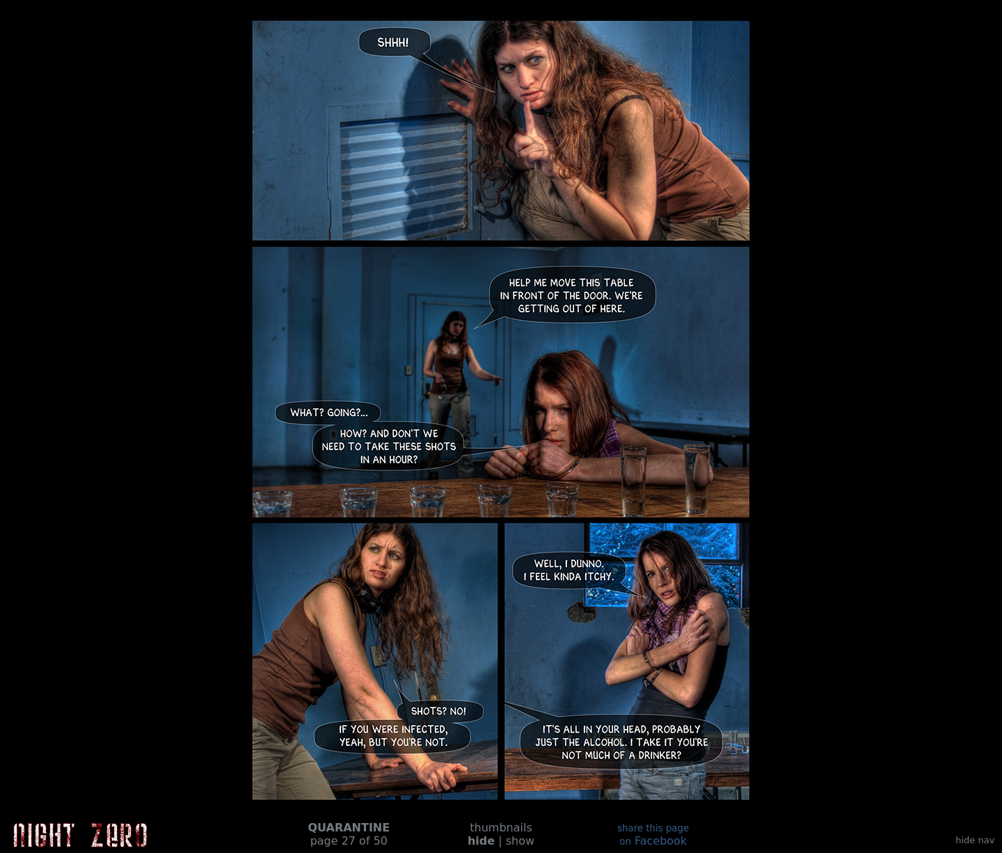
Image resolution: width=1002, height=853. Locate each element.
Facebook (653, 835)
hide (481, 840)
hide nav (974, 840)
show (520, 840)
